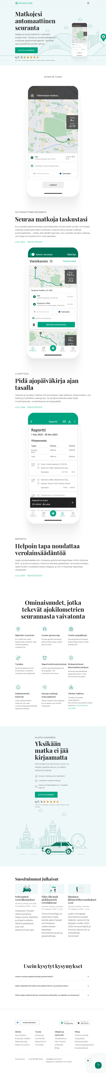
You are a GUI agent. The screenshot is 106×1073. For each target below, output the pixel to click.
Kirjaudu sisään (22, 1038)
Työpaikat (80, 1038)
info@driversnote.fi (54, 1059)
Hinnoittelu (20, 1035)
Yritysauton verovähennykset (25, 898)
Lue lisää (20, 242)
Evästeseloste (81, 1048)
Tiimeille (39, 1045)
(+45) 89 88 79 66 (35, 1059)
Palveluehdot (81, 1041)
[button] (53, 976)
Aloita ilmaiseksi (26, 50)
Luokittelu (40, 1038)
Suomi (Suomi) (30, 1022)
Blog (57, 1048)
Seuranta (39, 1035)
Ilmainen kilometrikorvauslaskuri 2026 (82, 899)
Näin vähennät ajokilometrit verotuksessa (50, 899)
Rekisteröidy (34, 242)
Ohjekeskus (60, 1038)
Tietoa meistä (81, 1035)
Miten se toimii (22, 1045)
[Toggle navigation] (88, 3)
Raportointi (40, 1041)
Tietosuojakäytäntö (84, 1045)
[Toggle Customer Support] (98, 1065)
